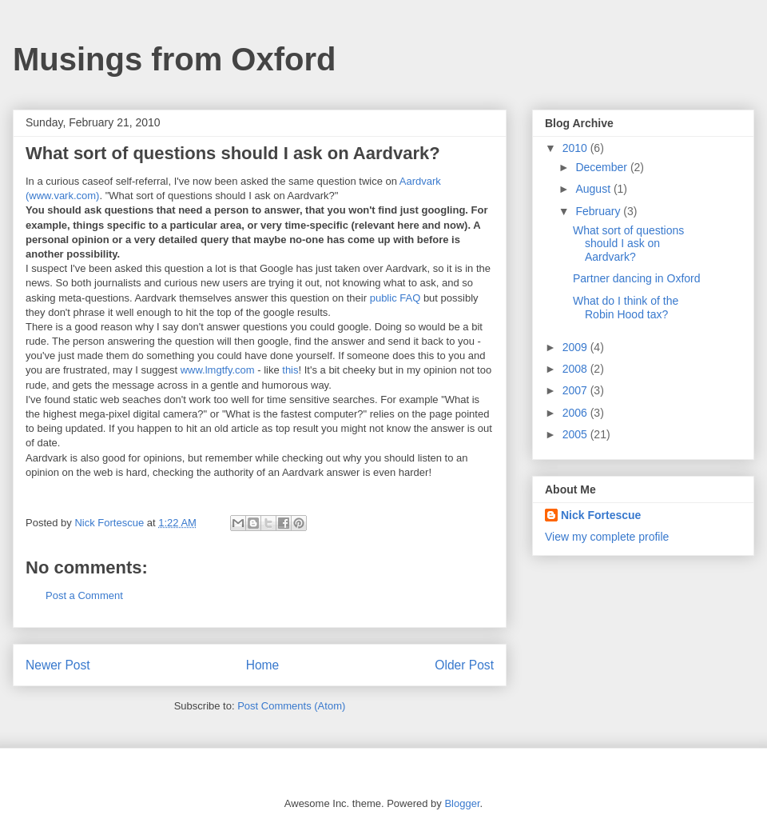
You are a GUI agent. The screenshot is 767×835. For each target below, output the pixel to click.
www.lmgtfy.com (218, 370)
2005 (576, 434)
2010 (576, 148)
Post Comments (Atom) (291, 706)
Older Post (464, 665)
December (602, 167)
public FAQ (395, 298)
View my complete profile (607, 536)
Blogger (461, 803)
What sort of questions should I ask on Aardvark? (628, 244)
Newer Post (58, 665)
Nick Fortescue (601, 515)
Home (263, 665)
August (594, 188)
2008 (576, 368)
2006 (576, 412)
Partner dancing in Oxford (637, 278)
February (599, 211)
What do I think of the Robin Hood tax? (625, 307)
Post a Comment (84, 595)
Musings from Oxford (174, 59)
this (290, 370)
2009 (576, 347)
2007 (576, 390)
